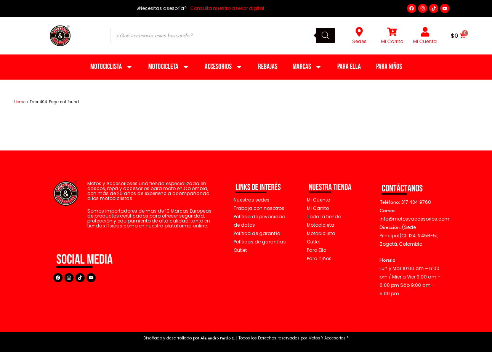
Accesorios (224, 66)
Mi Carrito (392, 41)
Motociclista (111, 66)
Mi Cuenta (425, 41)
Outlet (313, 241)
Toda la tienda (324, 216)
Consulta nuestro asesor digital (226, 8)
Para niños (389, 66)
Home (20, 102)
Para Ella (349, 66)
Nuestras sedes (251, 200)
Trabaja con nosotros (259, 208)
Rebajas (267, 66)
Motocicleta (168, 66)
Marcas (307, 66)
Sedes (359, 41)
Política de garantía (257, 233)
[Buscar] (325, 35)
